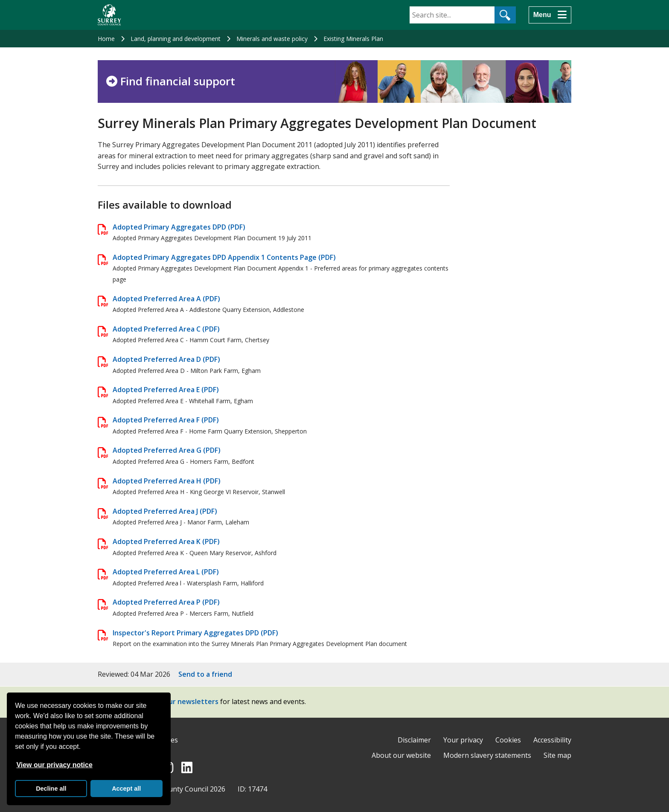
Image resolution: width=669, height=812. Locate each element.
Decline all (51, 788)
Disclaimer (414, 740)
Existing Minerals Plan (353, 39)
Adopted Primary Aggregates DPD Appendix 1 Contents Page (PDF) (224, 257)
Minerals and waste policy (272, 39)
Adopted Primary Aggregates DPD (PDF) (179, 227)
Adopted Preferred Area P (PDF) (166, 602)
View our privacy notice (54, 764)
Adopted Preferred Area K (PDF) (166, 541)
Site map (557, 755)
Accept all (126, 788)
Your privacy (463, 740)
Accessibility (552, 740)
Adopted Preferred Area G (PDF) (167, 450)
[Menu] (550, 14)
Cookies (508, 740)
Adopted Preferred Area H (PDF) (167, 481)
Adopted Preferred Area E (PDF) (166, 389)
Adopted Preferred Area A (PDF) (166, 298)
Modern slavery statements (487, 755)
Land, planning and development (176, 39)
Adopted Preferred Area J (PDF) (165, 511)
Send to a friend (205, 674)
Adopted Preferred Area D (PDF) (166, 359)
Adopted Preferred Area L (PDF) (166, 571)
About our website (401, 755)
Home (106, 39)
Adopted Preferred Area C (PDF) (166, 329)
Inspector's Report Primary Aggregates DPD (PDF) (195, 632)
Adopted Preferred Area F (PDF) (166, 420)
